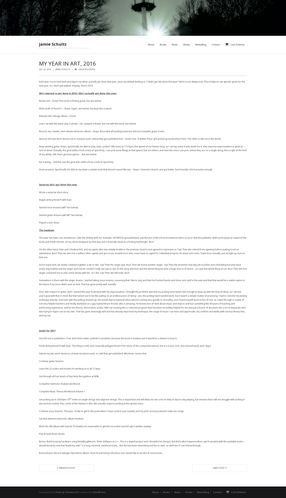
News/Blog (203, 492)
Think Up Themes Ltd (66, 492)
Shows (189, 492)
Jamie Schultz (62, 69)
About (155, 492)
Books (166, 492)
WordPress (99, 492)
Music (177, 492)
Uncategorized (86, 69)
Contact (217, 492)
